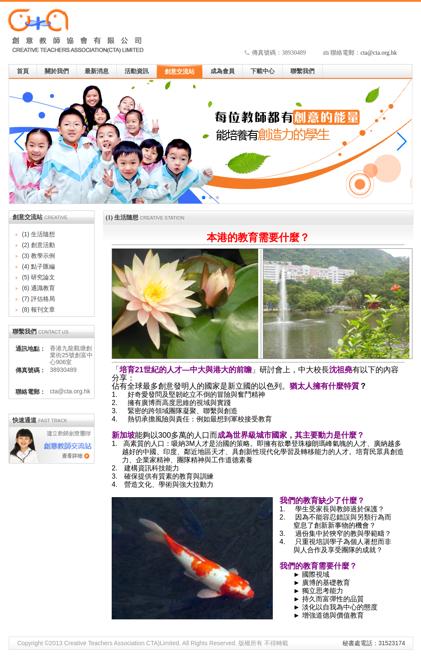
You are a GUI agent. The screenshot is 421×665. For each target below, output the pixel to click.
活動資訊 (137, 71)
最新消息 (97, 71)
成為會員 (222, 71)
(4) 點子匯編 (38, 266)
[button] (402, 141)
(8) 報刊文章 (38, 309)
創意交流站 (180, 71)
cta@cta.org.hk (378, 52)
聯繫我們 (302, 71)
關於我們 (57, 71)
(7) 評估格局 (38, 298)
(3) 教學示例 (38, 255)
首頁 (23, 71)
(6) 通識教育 (38, 288)
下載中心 (262, 71)
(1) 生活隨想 (38, 234)
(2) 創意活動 (38, 244)
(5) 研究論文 (38, 277)
